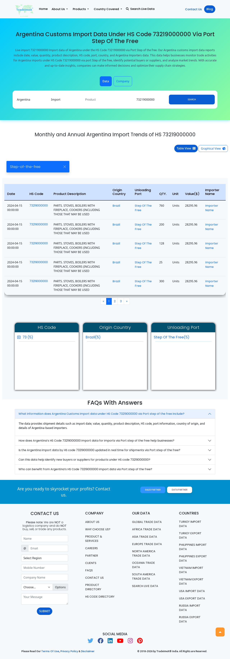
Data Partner (179, 489)
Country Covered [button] (107, 9)
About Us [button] (59, 9)
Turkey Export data (190, 535)
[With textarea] (44, 599)
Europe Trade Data (147, 544)
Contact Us (193, 9)
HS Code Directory (99, 597)
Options (60, 587)
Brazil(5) (93, 337)
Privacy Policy (69, 651)
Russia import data (189, 608)
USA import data (192, 591)
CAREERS (91, 548)
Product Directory (93, 587)
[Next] (127, 301)
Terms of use (50, 651)
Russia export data (190, 619)
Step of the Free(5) (183, 338)
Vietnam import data (191, 570)
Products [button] (80, 9)
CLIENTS (90, 563)
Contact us (94, 578)
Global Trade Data (147, 522)
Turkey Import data (190, 524)
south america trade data (143, 576)
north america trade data (143, 553)
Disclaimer (88, 651)
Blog (209, 9)
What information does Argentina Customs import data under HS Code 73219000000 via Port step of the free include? (101, 414)
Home (43, 9)
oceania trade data (143, 565)
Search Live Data (140, 9)
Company (122, 81)
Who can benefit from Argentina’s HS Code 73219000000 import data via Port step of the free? (85, 469)
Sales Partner (153, 489)
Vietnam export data (191, 581)
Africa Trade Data (146, 529)
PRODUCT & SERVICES (93, 538)
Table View (186, 148)
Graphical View (213, 148)
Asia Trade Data (144, 537)
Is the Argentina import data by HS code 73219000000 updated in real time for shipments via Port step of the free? (99, 450)
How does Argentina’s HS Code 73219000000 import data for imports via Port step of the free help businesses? (96, 440)
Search (192, 99)
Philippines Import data (193, 547)
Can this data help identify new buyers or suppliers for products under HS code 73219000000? (84, 460)
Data (105, 81)
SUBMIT (44, 611)
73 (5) (28, 337)
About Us (92, 522)
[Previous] (103, 301)
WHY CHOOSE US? (97, 529)
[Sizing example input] (44, 538)
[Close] (64, 166)
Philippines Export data (193, 558)
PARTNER (91, 556)
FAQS (89, 570)
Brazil (116, 206)
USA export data (192, 598)
